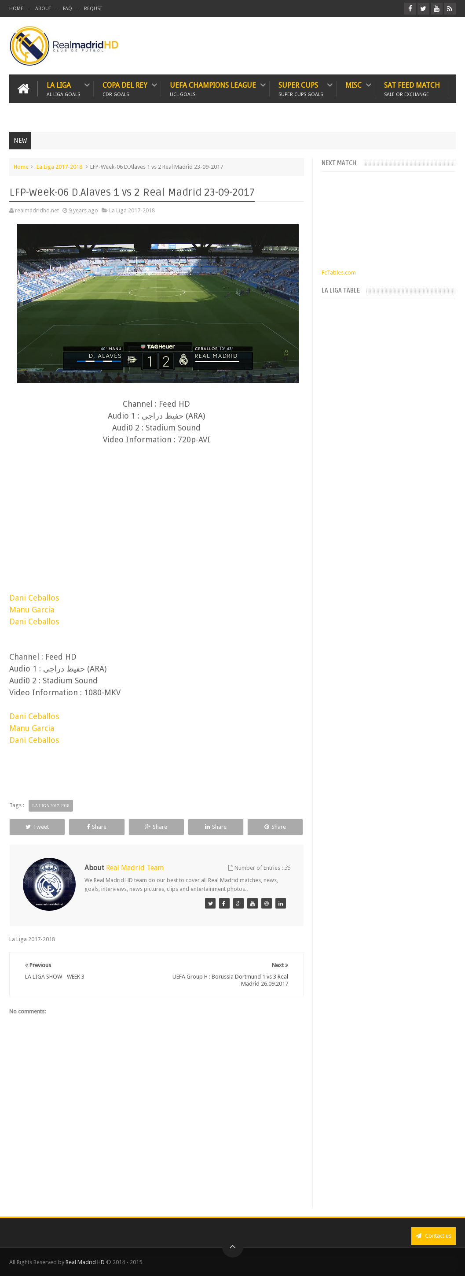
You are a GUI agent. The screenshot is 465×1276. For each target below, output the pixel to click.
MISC (353, 85)
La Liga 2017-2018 (59, 166)
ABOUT (43, 8)
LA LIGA (63, 88)
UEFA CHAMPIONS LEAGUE (213, 88)
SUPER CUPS (300, 88)
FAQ (67, 8)
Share (96, 826)
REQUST (93, 8)
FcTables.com (339, 272)
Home (21, 166)
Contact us (433, 1235)
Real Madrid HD (85, 1262)
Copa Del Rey (125, 88)
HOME (16, 8)
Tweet (37, 826)
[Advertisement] (157, 505)
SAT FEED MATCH (412, 88)
